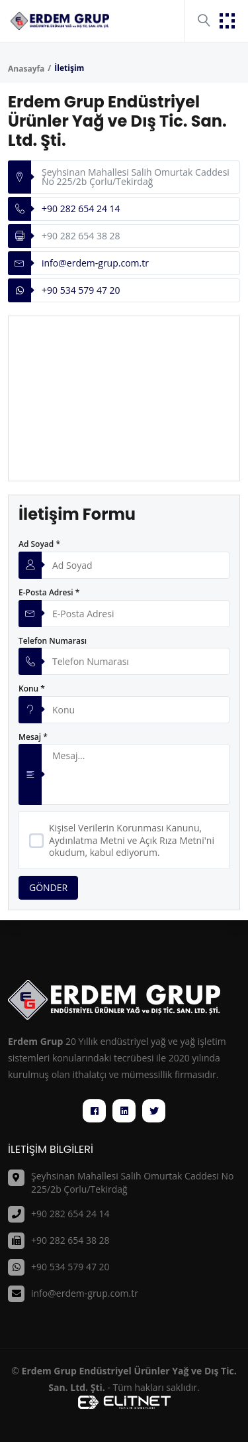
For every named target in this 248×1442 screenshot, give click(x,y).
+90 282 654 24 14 (81, 208)
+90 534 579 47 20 (81, 290)
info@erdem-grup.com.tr (95, 263)
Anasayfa (26, 68)
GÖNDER (48, 887)
